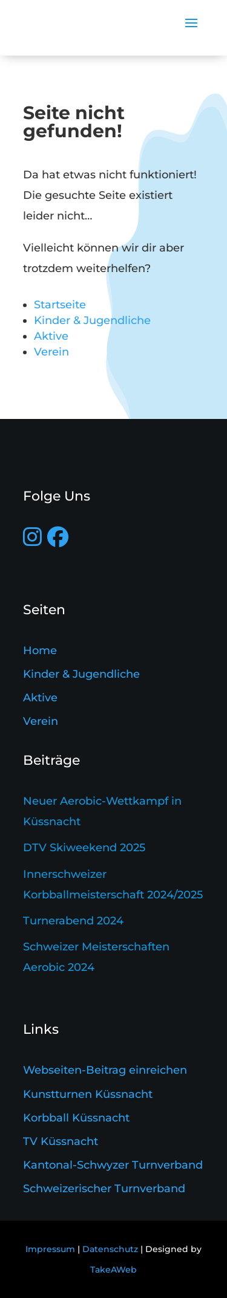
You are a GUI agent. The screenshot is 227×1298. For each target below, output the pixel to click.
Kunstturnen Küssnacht (88, 1094)
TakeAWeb (113, 1269)
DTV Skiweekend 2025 (84, 847)
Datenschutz (110, 1249)
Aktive (51, 336)
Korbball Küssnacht (76, 1117)
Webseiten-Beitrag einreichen (105, 1070)
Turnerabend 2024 (73, 920)
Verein (51, 352)
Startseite (60, 304)
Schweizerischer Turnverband (104, 1188)
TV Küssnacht (60, 1141)
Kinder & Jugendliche (92, 320)
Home (40, 650)
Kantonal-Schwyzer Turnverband (113, 1165)
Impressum (50, 1249)
